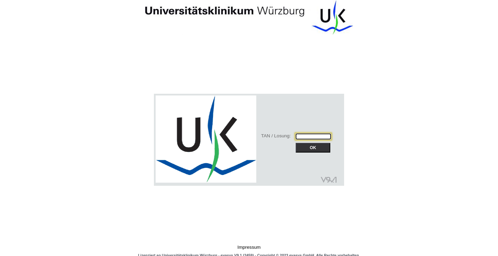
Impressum (248, 247)
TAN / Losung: (276, 136)
